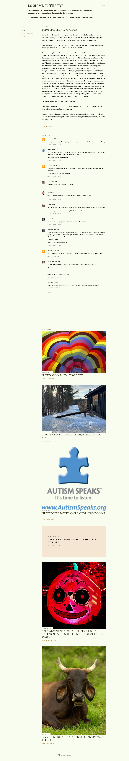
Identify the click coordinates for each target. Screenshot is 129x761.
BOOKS (53, 17)
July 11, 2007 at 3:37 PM (53, 288)
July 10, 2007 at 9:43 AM (54, 176)
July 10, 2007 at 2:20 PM (54, 245)
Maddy (49, 192)
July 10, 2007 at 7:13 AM (54, 144)
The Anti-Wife (52, 250)
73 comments (50, 743)
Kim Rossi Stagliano (53, 139)
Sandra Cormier (52, 219)
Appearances (33, 17)
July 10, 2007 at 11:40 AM (54, 213)
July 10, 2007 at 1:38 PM (54, 224)
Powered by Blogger (64, 755)
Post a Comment (47, 292)
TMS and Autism (74, 17)
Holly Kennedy (52, 165)
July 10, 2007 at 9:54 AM (54, 187)
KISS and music (87, 17)
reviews (23, 36)
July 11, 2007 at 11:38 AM (54, 277)
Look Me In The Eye (45, 5)
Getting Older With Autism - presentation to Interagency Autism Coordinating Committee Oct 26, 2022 (73, 634)
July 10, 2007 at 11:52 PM (54, 256)
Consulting (44, 17)
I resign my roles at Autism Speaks (62, 375)
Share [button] (23, 26)
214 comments (50, 378)
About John (62, 17)
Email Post (49, 126)
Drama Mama (52, 230)
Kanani (49, 205)
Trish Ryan (50, 181)
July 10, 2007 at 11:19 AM (54, 199)
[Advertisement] (74, 310)
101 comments (56, 545)
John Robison (51, 150)
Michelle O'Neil (52, 261)
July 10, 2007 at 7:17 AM (54, 160)
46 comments (50, 519)
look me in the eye (27, 34)
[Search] (105, 5)
